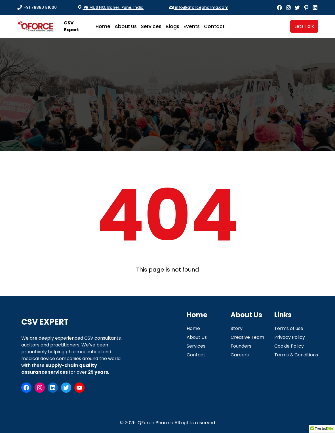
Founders (241, 346)
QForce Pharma (155, 422)
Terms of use (288, 328)
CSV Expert (71, 26)
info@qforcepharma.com (198, 7)
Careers (240, 355)
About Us (197, 337)
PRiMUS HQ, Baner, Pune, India (110, 7)
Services (196, 346)
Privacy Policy (289, 337)
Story (237, 328)
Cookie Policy (289, 346)
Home (193, 328)
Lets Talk (304, 26)
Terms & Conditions (296, 355)
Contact (196, 355)
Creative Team (247, 337)
